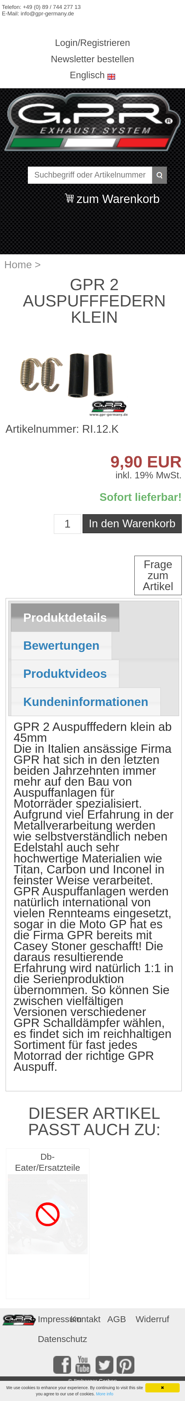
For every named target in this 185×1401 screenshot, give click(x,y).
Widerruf (150, 1319)
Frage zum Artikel (158, 575)
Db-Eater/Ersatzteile (47, 1162)
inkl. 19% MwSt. (148, 475)
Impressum (52, 1319)
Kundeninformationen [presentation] (85, 702)
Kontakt (84, 1319)
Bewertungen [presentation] (61, 645)
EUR (162, 462)
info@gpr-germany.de (47, 13)
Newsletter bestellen (92, 59)
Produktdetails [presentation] (65, 617)
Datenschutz (52, 1339)
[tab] (65, 617)
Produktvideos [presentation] (65, 673)
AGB (116, 1319)
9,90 (126, 462)
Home (18, 264)
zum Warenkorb (118, 195)
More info (104, 1394)
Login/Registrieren (92, 43)
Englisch (87, 75)
